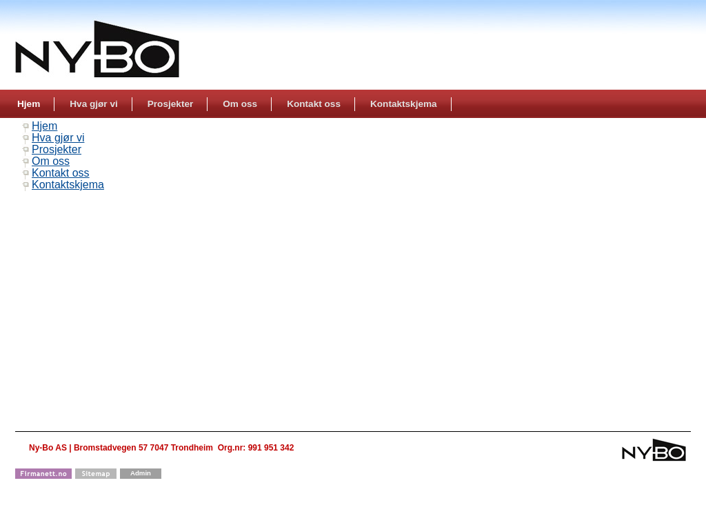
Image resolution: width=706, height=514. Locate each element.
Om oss (51, 161)
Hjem (44, 126)
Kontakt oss (61, 173)
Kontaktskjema (68, 184)
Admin (140, 473)
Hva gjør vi (58, 138)
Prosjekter (56, 149)
